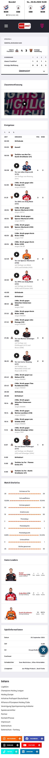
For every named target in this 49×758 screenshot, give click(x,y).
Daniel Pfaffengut (23, 574)
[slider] (24, 10)
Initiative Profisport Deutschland (14, 698)
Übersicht (24, 71)
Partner (4, 714)
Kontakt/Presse (7, 717)
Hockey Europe (7, 694)
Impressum (5, 721)
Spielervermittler (8, 710)
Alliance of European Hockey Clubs (15, 702)
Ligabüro (4, 686)
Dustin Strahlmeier (25, 612)
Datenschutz (6, 725)
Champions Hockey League (12, 690)
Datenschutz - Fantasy (10, 729)
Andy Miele (23, 593)
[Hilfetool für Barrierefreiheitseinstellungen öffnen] (43, 650)
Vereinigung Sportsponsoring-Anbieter (17, 706)
